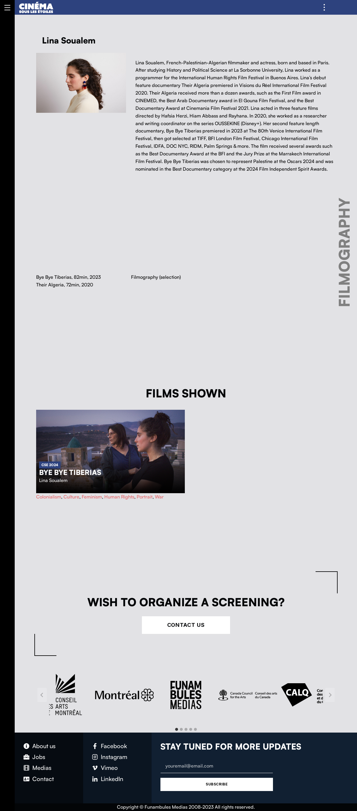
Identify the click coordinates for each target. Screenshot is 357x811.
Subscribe (217, 784)
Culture (71, 497)
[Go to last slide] (42, 695)
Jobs (38, 756)
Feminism (92, 497)
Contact (43, 779)
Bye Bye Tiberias (70, 472)
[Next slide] (330, 695)
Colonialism (48, 497)
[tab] (176, 729)
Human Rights (119, 497)
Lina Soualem (53, 480)
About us (44, 746)
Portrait (144, 497)
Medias (41, 767)
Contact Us (186, 625)
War (159, 497)
